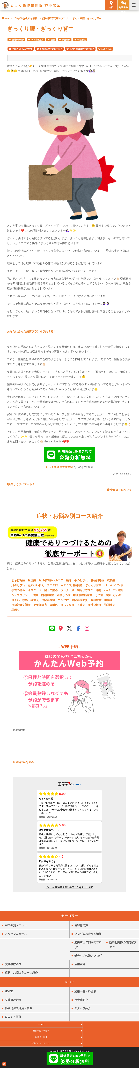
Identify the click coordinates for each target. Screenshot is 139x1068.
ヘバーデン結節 (113, 591)
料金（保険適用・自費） (20, 1011)
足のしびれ (18, 586)
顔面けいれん (36, 586)
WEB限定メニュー (16, 928)
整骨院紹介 (81, 1002)
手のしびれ (81, 581)
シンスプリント (21, 596)
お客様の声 (81, 928)
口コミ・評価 (13, 1019)
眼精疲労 (96, 601)
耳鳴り (15, 611)
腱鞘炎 (108, 601)
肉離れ (54, 606)
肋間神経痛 (47, 596)
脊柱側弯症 (97, 581)
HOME (9, 994)
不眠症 (81, 606)
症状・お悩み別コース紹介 (21, 975)
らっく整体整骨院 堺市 (60, 468)
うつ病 (99, 596)
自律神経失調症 (21, 606)
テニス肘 (52, 586)
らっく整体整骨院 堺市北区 (35, 5)
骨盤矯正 (81, 40)
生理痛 (32, 581)
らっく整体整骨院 (69, 1048)
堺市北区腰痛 (37, 40)
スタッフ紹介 (82, 1011)
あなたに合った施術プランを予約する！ (31, 331)
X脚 (35, 596)
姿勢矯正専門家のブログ (55, 18)
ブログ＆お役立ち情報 (25, 18)
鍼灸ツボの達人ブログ (88, 958)
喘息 (98, 591)
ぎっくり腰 (67, 606)
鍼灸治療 (66, 40)
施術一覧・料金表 (85, 994)
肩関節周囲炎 (79, 601)
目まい (15, 601)
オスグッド (34, 591)
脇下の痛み (51, 591)
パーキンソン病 (113, 586)
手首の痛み (18, 591)
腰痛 (53, 40)
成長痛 (111, 581)
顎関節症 (109, 606)
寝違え (35, 601)
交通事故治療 (18, 40)
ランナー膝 (67, 591)
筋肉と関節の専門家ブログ (82, 49)
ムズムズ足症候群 (71, 586)
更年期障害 (40, 606)
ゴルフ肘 (63, 601)
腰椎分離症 (94, 606)
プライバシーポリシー (104, 1035)
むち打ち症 (18, 581)
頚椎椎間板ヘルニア (51, 581)
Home (5, 18)
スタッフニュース (16, 936)
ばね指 (117, 596)
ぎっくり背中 (93, 586)
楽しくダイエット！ (21, 485)
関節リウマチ (85, 591)
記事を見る (106, 49)
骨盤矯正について (119, 491)
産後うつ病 (63, 596)
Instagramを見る (23, 764)
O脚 (108, 596)
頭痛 (25, 601)
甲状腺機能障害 (82, 596)
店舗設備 (79, 967)
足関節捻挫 (48, 601)
